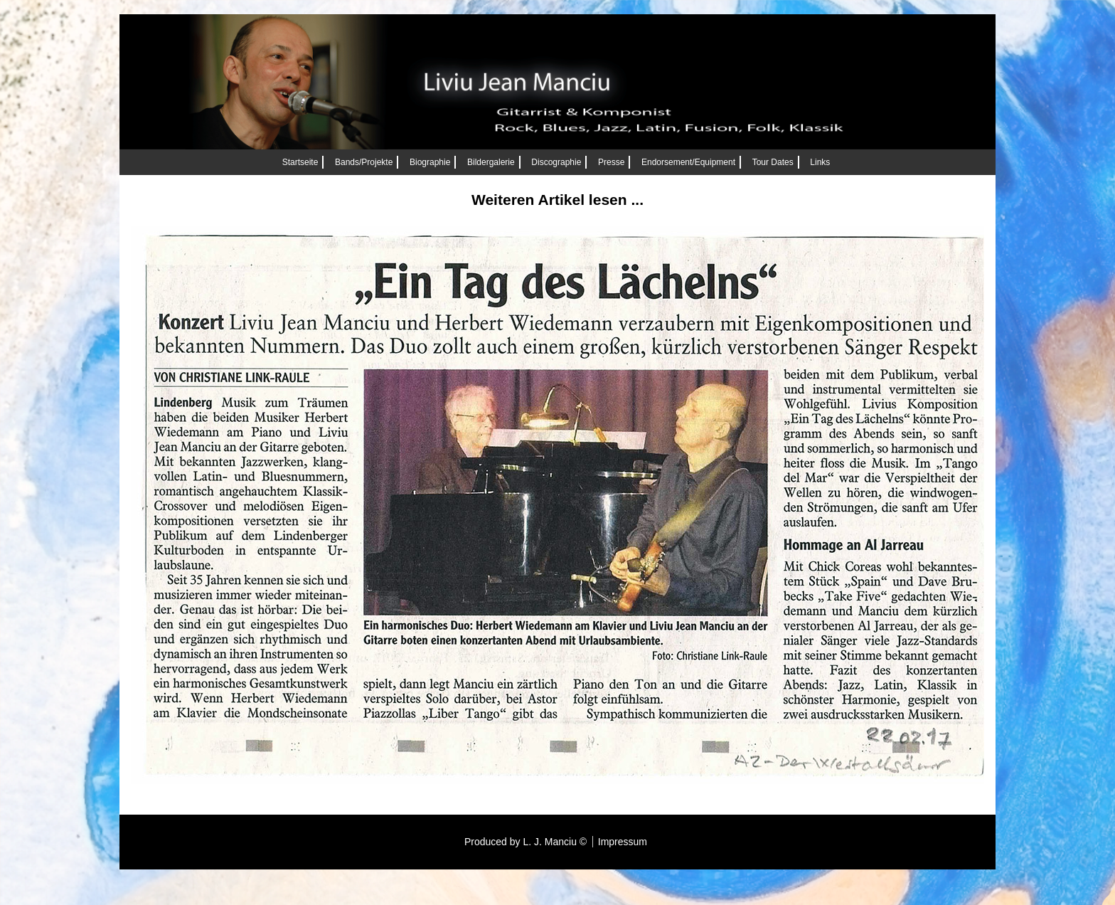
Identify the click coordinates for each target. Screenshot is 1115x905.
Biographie (430, 162)
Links (820, 162)
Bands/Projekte (364, 162)
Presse (611, 162)
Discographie (556, 162)
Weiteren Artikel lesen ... (557, 199)
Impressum (622, 841)
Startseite (300, 162)
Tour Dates (773, 162)
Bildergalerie (491, 162)
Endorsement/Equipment (688, 162)
